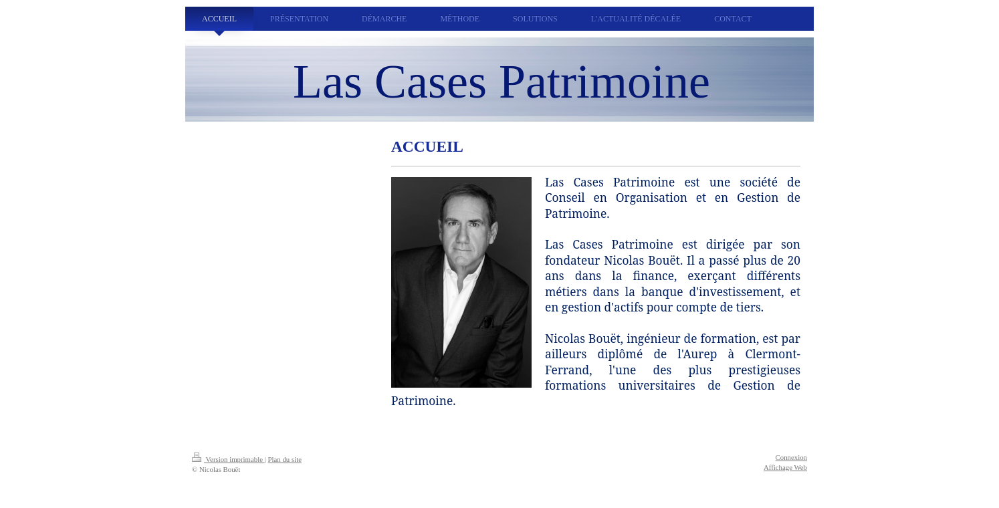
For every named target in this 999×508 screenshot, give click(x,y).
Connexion (791, 457)
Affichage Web (785, 467)
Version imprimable (228, 459)
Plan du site (285, 459)
